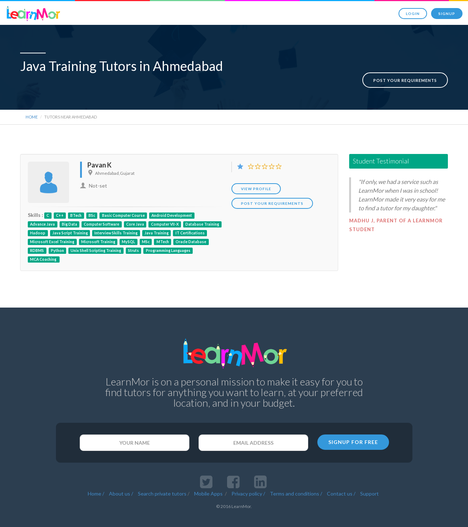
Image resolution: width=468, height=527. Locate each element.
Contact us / (341, 480)
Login (413, 13)
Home (32, 103)
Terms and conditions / (296, 480)
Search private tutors (162, 480)
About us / (121, 480)
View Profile (256, 175)
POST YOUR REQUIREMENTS (272, 190)
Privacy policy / (248, 480)
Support (369, 480)
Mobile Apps (209, 480)
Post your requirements (405, 67)
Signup (446, 13)
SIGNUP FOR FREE (353, 429)
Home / (96, 480)
